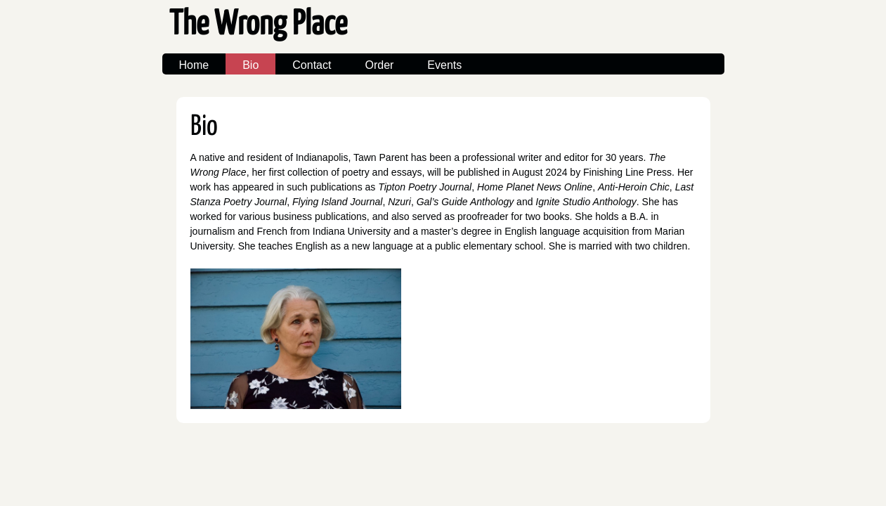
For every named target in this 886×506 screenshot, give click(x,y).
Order (379, 65)
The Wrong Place (258, 24)
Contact (311, 65)
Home (194, 65)
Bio (250, 65)
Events (444, 65)
